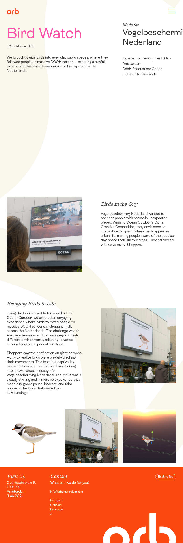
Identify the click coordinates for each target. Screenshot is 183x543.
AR (31, 46)
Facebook (56, 509)
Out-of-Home (17, 46)
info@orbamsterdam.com (66, 491)
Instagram (56, 500)
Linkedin (55, 505)
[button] (169, 11)
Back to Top (165, 476)
